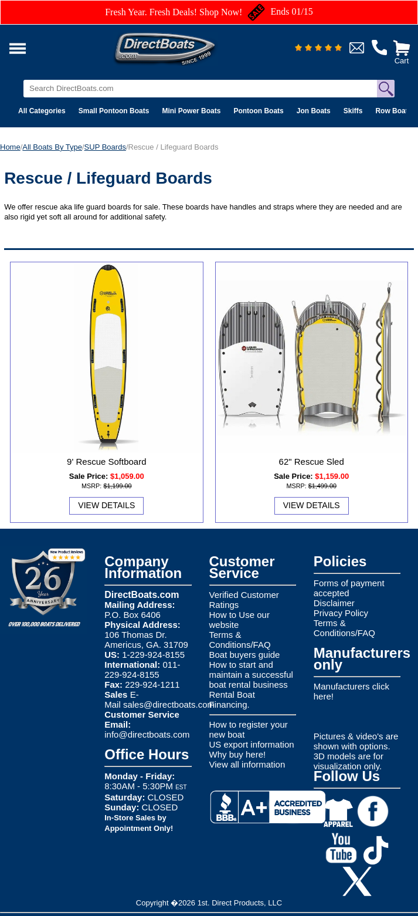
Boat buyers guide (244, 655)
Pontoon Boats (258, 111)
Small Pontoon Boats (114, 111)
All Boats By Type (52, 147)
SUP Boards (105, 147)
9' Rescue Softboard (106, 462)
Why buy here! (237, 754)
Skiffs (353, 111)
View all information (247, 764)
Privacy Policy (341, 613)
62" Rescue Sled (311, 462)
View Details (106, 505)
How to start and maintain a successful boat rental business (251, 674)
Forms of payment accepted (349, 588)
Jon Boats (314, 111)
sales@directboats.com (169, 704)
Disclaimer (334, 603)
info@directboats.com (146, 734)
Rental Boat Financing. (232, 699)
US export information (251, 744)
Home (10, 147)
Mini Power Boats (191, 111)
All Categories (42, 111)
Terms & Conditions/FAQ (240, 640)
